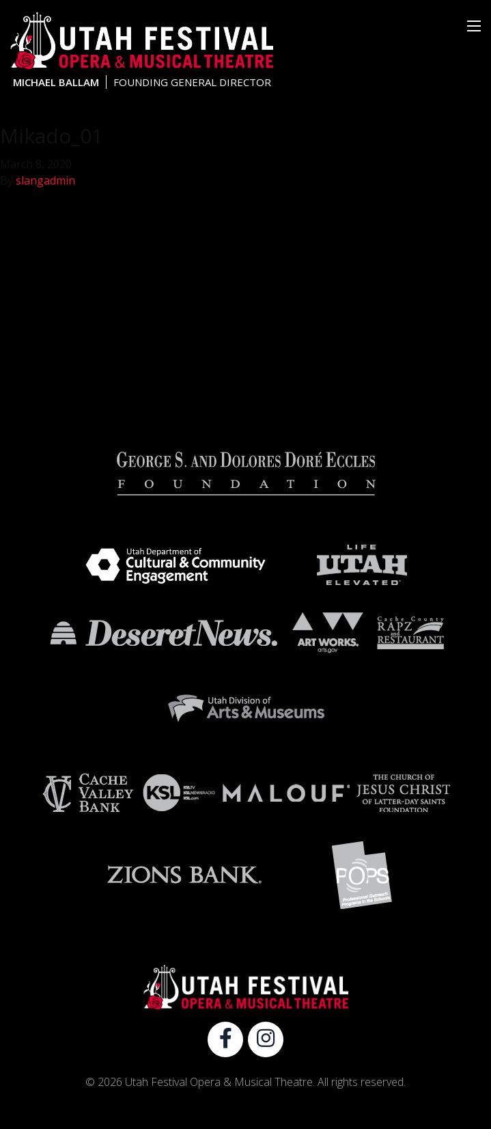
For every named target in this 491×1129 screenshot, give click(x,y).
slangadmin (45, 180)
